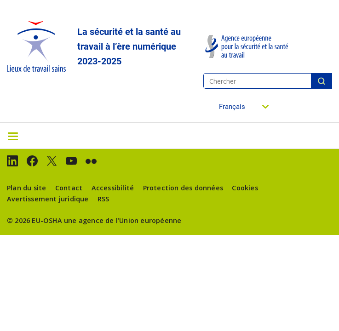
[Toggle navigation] (13, 135)
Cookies (245, 187)
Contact (68, 187)
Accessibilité (113, 187)
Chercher (321, 81)
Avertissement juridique (48, 198)
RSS (103, 198)
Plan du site (26, 187)
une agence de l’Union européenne (122, 220)
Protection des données (183, 187)
